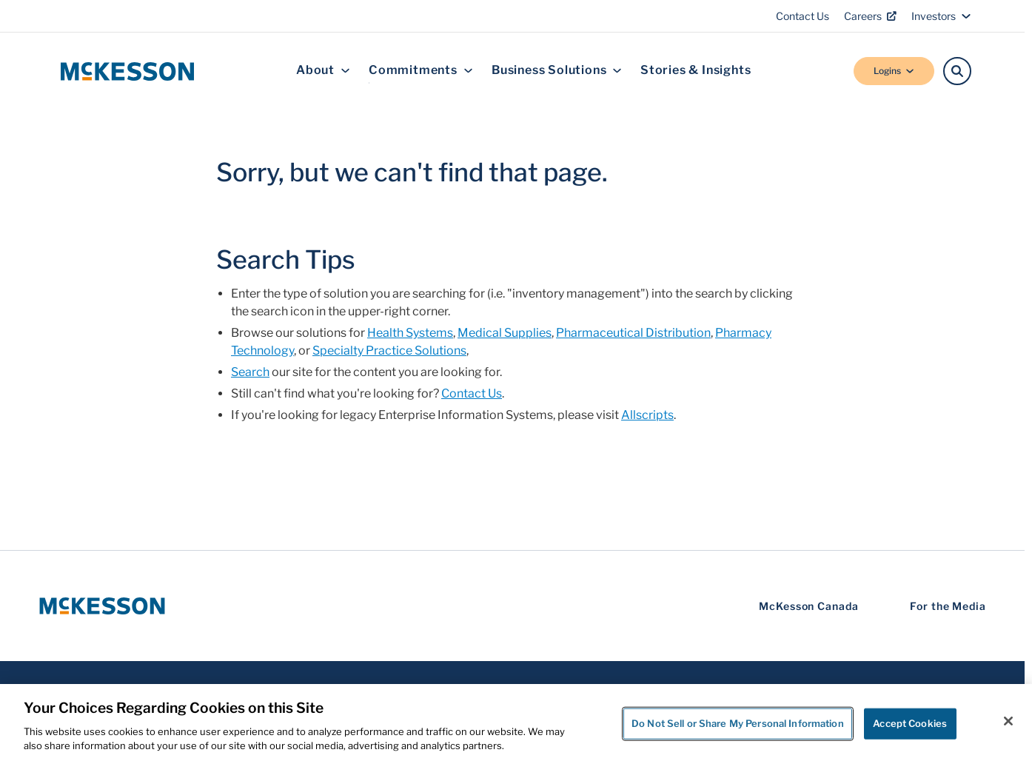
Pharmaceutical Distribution (633, 333)
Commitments (421, 71)
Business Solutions (557, 71)
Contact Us (802, 16)
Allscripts (647, 415)
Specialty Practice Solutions (389, 350)
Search (250, 372)
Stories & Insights (695, 71)
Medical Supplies (505, 333)
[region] (516, 722)
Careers (870, 16)
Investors (941, 16)
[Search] (957, 71)
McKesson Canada (809, 606)
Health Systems (410, 333)
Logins (894, 70)
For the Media (948, 606)
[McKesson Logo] (102, 605)
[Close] (1008, 721)
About (323, 71)
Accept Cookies (910, 723)
